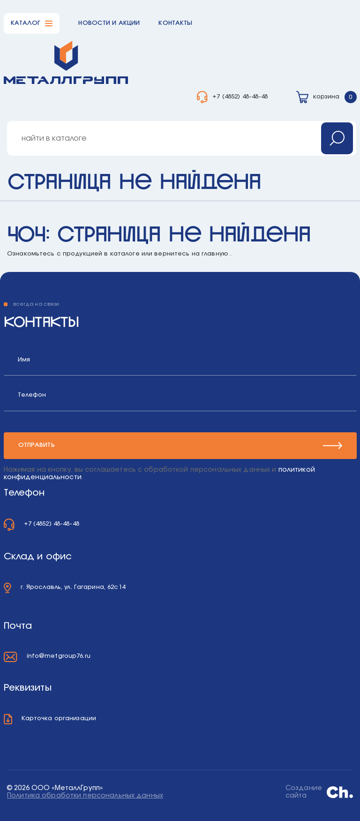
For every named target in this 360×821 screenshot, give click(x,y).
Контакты (175, 23)
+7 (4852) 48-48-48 (240, 97)
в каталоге (121, 254)
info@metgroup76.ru (58, 656)
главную (215, 254)
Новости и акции (109, 23)
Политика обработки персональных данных (85, 795)
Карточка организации (59, 719)
